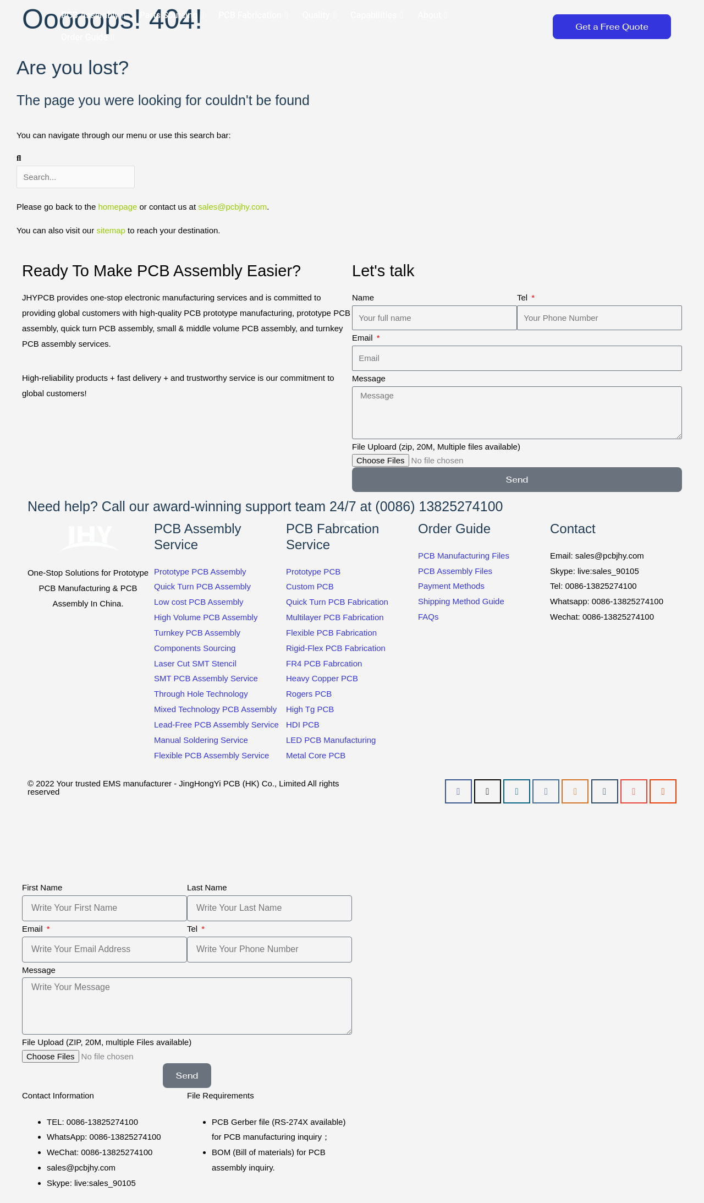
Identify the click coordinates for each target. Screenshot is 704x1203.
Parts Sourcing (172, 15)
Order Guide (87, 37)
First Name (42, 887)
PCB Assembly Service (197, 536)
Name (363, 297)
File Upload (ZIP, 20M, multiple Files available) (106, 1042)
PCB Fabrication (253, 15)
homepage (117, 206)
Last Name (207, 887)
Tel (523, 297)
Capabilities (376, 15)
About (432, 15)
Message (369, 378)
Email (363, 337)
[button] (532, 26)
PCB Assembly (93, 15)
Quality (319, 15)
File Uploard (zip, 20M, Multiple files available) (436, 446)
